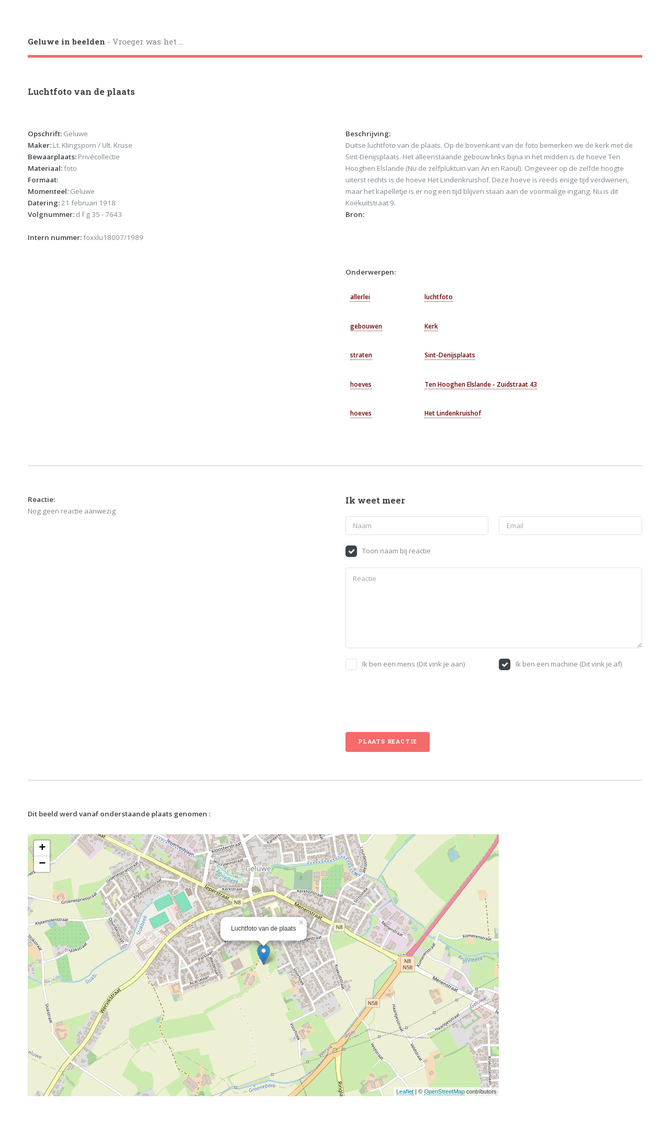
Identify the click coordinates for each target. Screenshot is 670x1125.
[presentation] (425, 701)
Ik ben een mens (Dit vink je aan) (413, 664)
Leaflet (405, 1091)
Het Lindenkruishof (453, 413)
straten (361, 355)
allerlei (360, 296)
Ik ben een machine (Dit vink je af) (569, 664)
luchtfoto (439, 296)
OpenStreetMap (444, 1091)
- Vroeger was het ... (105, 41)
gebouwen (366, 326)
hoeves (361, 384)
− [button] (42, 864)
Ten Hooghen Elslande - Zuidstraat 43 (481, 384)
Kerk (431, 326)
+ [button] (42, 848)
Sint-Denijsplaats (450, 355)
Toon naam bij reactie (396, 550)
